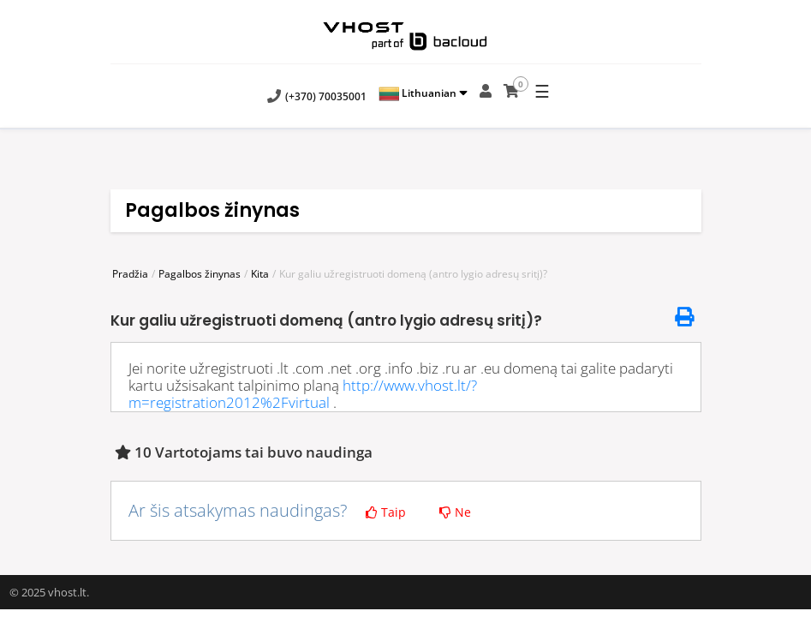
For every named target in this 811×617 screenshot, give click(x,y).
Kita (260, 274)
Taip (386, 512)
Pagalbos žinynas (199, 274)
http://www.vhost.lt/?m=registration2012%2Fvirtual (302, 393)
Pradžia (130, 274)
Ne (455, 512)
